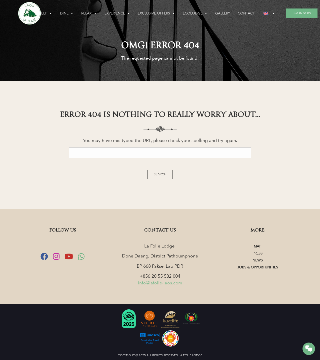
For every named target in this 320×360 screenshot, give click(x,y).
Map (257, 246)
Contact (246, 13)
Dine (67, 13)
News (257, 260)
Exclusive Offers (156, 13)
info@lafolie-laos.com (160, 283)
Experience (117, 13)
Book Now (301, 13)
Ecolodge (195, 13)
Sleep (45, 13)
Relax (89, 13)
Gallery (222, 13)
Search (160, 174)
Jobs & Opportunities (257, 267)
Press (257, 253)
